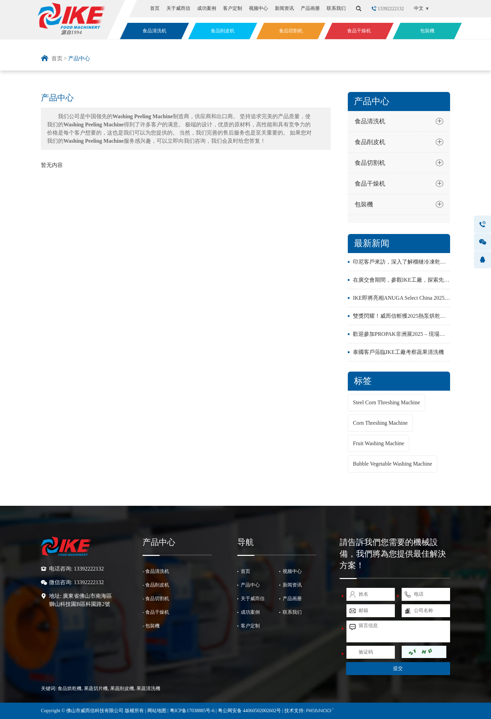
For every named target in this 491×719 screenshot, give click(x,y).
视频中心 (258, 8)
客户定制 (232, 8)
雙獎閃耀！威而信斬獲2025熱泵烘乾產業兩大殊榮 (413, 316)
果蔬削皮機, (122, 688)
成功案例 (206, 8)
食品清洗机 (154, 30)
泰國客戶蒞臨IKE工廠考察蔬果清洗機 (398, 352)
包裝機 (427, 30)
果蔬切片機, (96, 688)
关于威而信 (178, 8)
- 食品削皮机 (156, 585)
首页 (155, 8)
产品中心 (79, 58)
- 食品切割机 (156, 598)
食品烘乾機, (70, 688)
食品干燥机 (359, 30)
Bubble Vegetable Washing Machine (392, 464)
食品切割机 (291, 30)
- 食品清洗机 (156, 571)
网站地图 (156, 710)
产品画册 (310, 8)
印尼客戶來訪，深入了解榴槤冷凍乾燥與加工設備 (413, 262)
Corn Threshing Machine (380, 423)
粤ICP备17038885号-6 (193, 710)
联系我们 (336, 8)
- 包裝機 (151, 625)
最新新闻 (371, 243)
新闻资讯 (284, 8)
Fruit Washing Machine (378, 443)
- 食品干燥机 (156, 612)
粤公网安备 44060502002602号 (249, 710)
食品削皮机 (223, 30)
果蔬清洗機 (148, 688)
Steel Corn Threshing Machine (386, 402)
